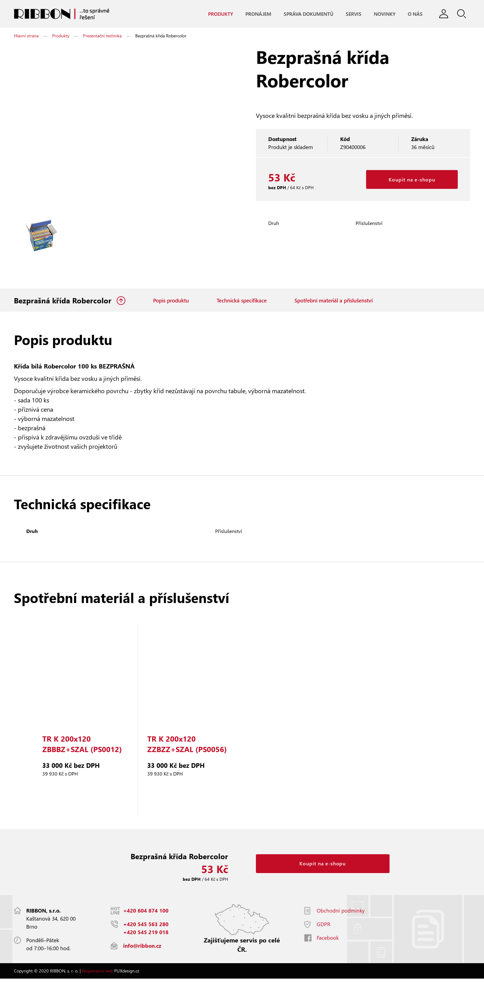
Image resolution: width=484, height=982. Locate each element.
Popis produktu (171, 302)
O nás (413, 14)
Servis (352, 14)
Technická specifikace (242, 302)
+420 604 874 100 (146, 914)
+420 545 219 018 (146, 935)
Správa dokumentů (307, 14)
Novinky (383, 14)
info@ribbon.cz (142, 949)
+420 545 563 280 (146, 927)
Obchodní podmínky (341, 914)
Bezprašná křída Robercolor (64, 302)
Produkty (218, 14)
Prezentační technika (102, 37)
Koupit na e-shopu (411, 181)
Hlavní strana (26, 37)
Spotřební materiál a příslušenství (333, 302)
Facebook (328, 941)
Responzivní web (97, 974)
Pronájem (256, 14)
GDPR (323, 927)
